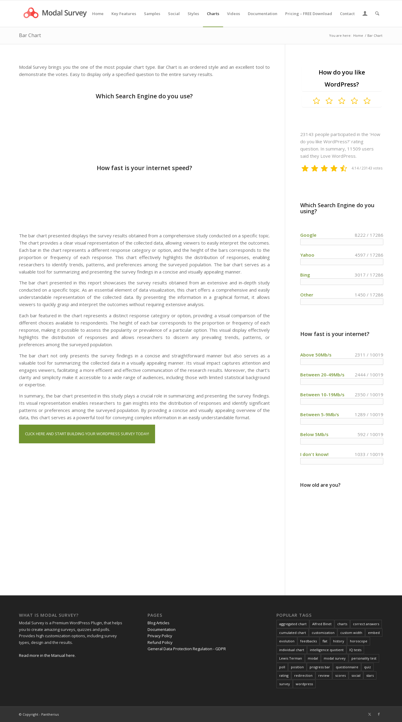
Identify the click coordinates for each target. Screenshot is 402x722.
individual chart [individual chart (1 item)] (291, 650)
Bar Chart (30, 35)
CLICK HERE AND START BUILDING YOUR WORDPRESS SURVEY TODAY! (87, 433)
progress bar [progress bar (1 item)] (320, 667)
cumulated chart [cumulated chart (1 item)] (292, 632)
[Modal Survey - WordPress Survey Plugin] (55, 13)
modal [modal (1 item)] (313, 658)
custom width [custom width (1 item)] (351, 632)
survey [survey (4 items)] (284, 684)
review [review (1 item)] (323, 675)
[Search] (377, 13)
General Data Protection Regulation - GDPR (187, 648)
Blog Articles (159, 622)
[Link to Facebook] (378, 714)
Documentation (162, 629)
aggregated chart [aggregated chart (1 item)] (293, 624)
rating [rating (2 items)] (283, 675)
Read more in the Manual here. (47, 655)
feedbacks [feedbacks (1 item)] (308, 641)
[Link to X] (369, 714)
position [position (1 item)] (297, 667)
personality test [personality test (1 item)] (363, 658)
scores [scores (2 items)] (340, 675)
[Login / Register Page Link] (365, 14)
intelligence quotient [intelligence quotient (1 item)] (327, 650)
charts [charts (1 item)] (342, 624)
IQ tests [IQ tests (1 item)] (355, 650)
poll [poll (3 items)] (282, 667)
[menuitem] (98, 13)
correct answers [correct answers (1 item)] (366, 624)
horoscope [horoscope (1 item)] (358, 641)
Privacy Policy (160, 635)
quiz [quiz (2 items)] (367, 667)
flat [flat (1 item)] (325, 641)
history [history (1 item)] (338, 641)
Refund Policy (160, 642)
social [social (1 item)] (355, 675)
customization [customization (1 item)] (323, 632)
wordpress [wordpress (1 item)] (304, 684)
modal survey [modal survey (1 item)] (335, 658)
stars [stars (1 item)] (370, 675)
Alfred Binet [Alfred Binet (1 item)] (322, 624)
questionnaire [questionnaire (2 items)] (347, 667)
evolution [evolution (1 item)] (286, 641)
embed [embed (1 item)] (374, 632)
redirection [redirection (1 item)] (303, 675)
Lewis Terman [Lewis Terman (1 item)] (290, 658)
